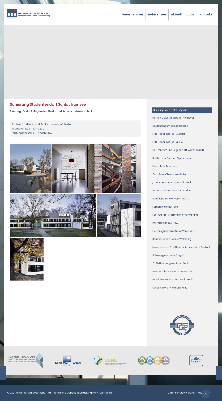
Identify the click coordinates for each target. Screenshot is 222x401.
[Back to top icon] (205, 394)
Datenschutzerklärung (181, 392)
